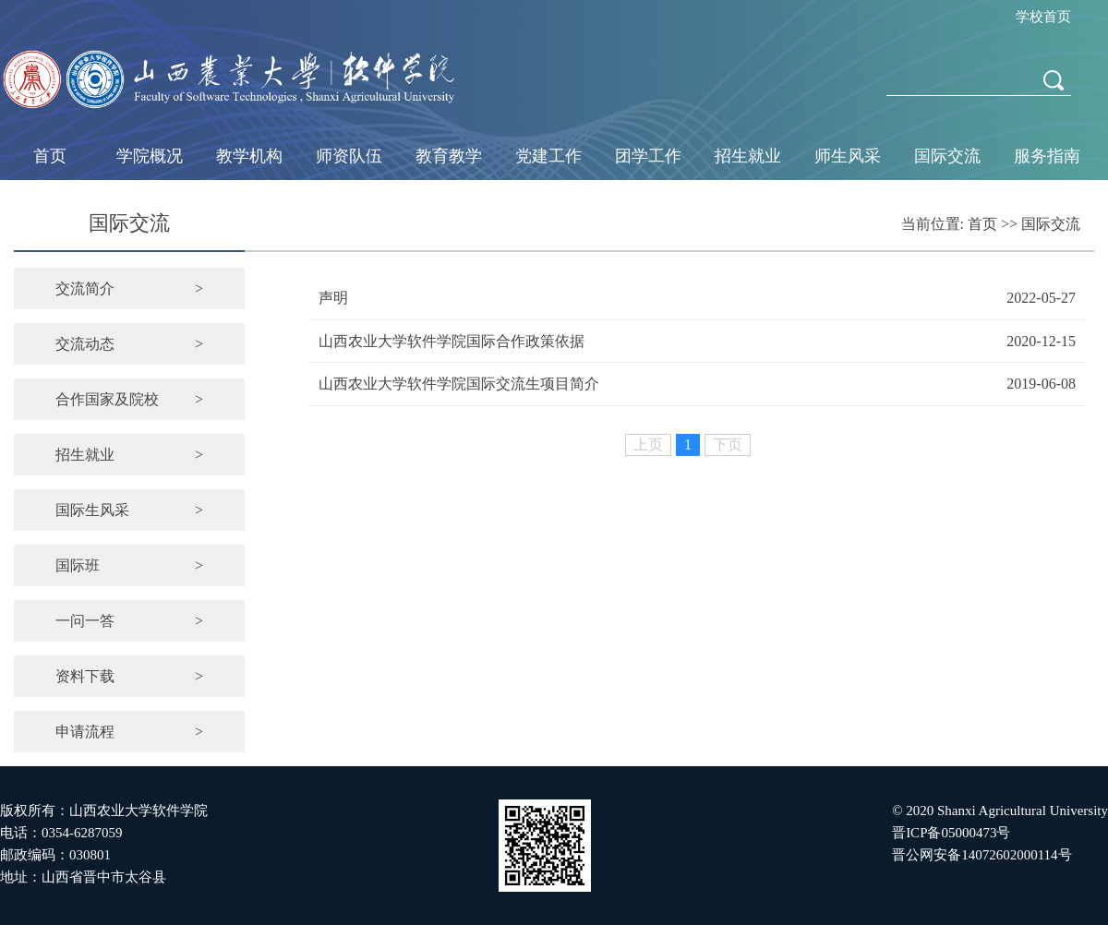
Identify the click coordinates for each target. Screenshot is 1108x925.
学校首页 (1043, 16)
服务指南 (1047, 156)
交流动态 (129, 344)
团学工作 (648, 156)
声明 (333, 298)
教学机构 (249, 156)
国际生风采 (129, 510)
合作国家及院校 (129, 399)
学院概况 (149, 156)
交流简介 (129, 288)
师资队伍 (349, 156)
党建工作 (548, 156)
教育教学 (449, 156)
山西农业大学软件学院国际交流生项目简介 (459, 383)
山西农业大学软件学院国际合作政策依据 (451, 341)
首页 (49, 156)
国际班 (129, 565)
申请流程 (129, 731)
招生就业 (748, 156)
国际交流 (947, 156)
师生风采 (847, 156)
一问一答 (129, 621)
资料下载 (129, 676)
